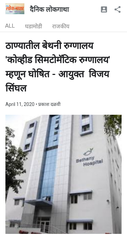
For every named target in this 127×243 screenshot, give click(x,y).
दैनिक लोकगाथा (49, 9)
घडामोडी (33, 26)
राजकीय (60, 26)
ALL (10, 25)
